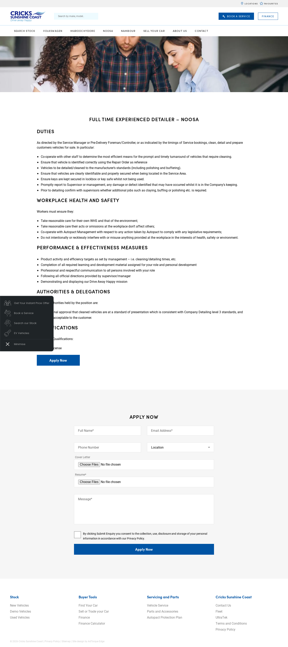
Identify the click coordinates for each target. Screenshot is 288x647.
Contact (201, 31)
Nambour (128, 31)
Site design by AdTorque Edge (88, 641)
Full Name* (86, 430)
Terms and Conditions (231, 623)
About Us (180, 31)
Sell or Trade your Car (94, 611)
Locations (251, 3)
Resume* (80, 474)
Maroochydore (82, 31)
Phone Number (88, 447)
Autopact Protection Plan (164, 617)
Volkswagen (52, 31)
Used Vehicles (20, 617)
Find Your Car (88, 605)
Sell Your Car (154, 31)
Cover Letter (82, 457)
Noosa (108, 31)
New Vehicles (19, 605)
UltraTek (221, 617)
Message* (85, 499)
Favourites (271, 3)
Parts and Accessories (162, 611)
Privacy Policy (135, 538)
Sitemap (66, 641)
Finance (268, 16)
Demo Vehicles (20, 611)
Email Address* (162, 430)
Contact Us (223, 605)
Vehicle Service (157, 605)
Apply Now (58, 360)
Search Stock (24, 31)
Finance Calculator (92, 623)
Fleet (219, 611)
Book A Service (236, 16)
